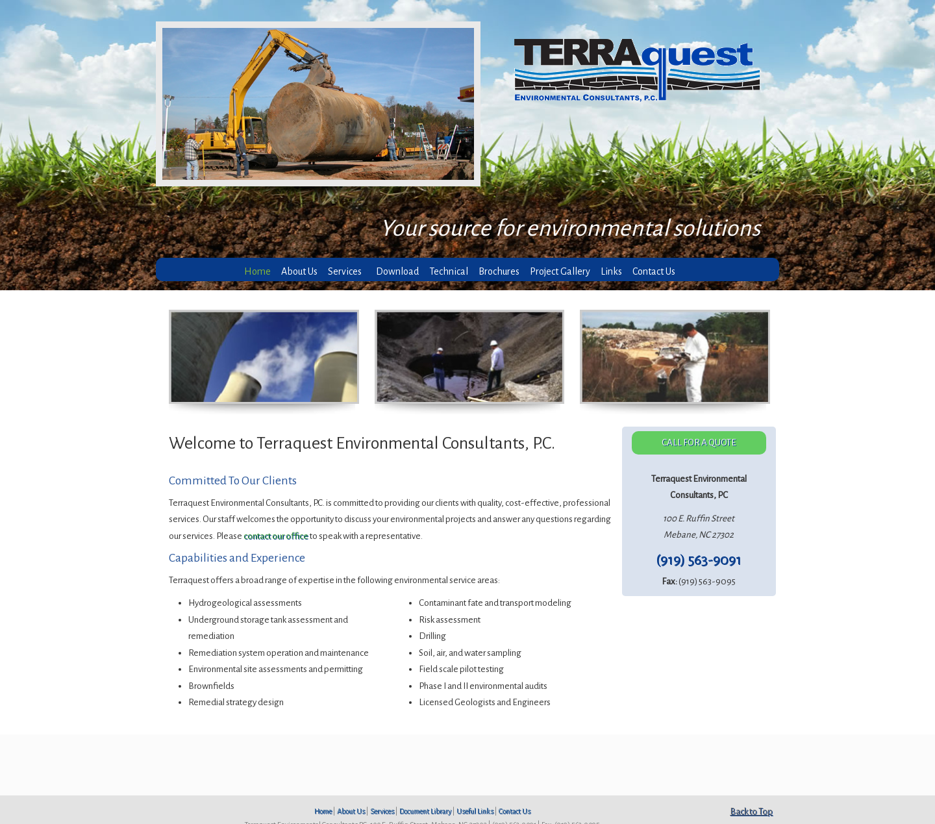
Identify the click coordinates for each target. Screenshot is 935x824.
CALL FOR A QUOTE (699, 442)
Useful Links (474, 811)
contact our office (275, 536)
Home (323, 811)
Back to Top (751, 811)
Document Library (425, 811)
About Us (351, 811)
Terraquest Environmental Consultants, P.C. (644, 70)
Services (382, 811)
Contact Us (514, 811)
